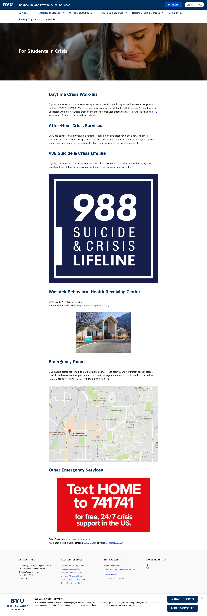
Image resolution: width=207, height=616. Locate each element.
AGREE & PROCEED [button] (182, 608)
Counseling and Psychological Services (48, 4)
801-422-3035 (56, 115)
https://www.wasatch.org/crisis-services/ (96, 305)
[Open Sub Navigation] (31, 13)
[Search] (194, 4)
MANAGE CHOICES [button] (182, 599)
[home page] (8, 4)
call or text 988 (92, 542)
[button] (202, 598)
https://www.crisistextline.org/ (81, 539)
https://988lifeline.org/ (119, 542)
